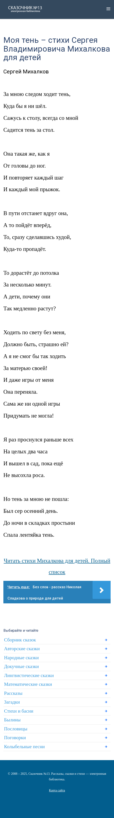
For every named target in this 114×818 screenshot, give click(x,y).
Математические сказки (28, 684)
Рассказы (13, 693)
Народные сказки (21, 657)
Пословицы (15, 729)
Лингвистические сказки (29, 675)
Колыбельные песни (24, 746)
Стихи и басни (18, 711)
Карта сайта (57, 790)
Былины (12, 720)
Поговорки (15, 737)
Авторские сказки (22, 648)
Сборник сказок (20, 640)
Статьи (57, 796)
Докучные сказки (21, 666)
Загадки (12, 702)
